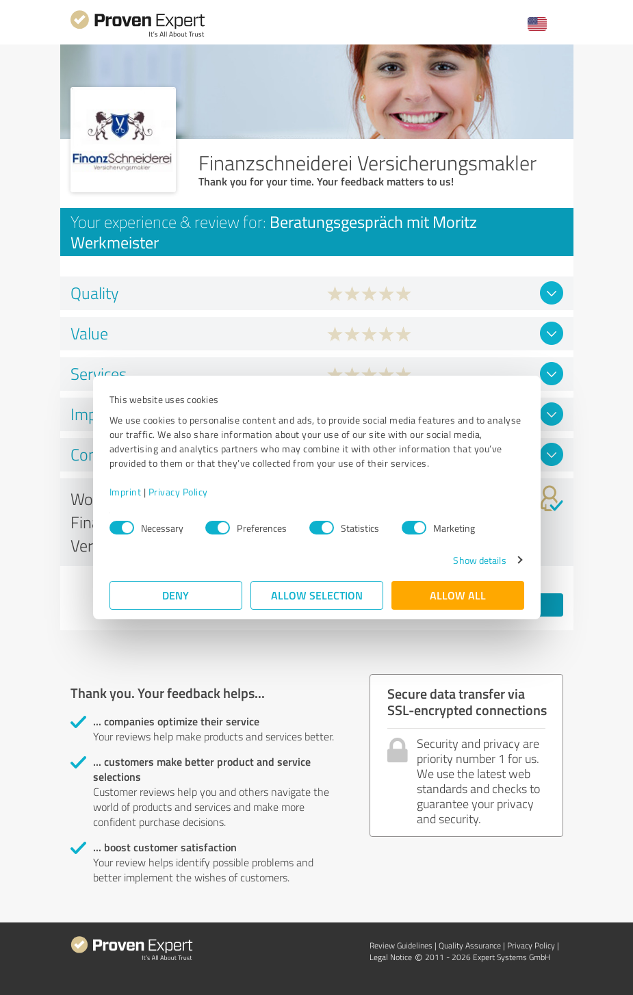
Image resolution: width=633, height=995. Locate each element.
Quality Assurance (470, 945)
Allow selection (317, 595)
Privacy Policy (178, 491)
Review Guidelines (401, 945)
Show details (479, 560)
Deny (175, 595)
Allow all (458, 595)
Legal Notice (391, 957)
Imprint (125, 491)
